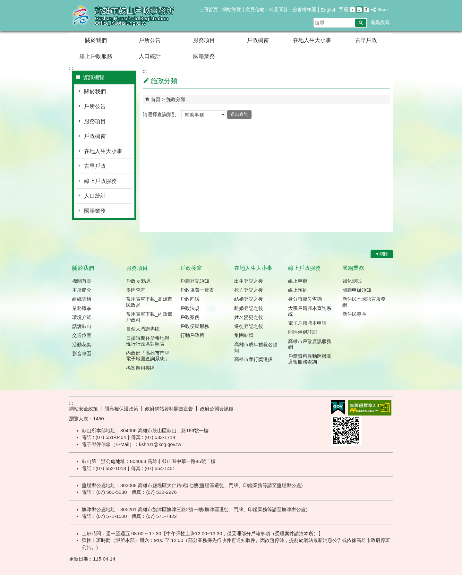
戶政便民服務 (194, 326)
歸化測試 (352, 281)
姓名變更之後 (248, 317)
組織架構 (81, 299)
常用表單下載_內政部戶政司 (149, 316)
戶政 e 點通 (138, 281)
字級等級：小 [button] (352, 9)
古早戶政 (366, 40)
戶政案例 (190, 317)
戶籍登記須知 (194, 281)
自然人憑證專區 (143, 328)
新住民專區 (354, 314)
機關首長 (81, 281)
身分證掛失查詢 (305, 299)
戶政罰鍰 (190, 299)
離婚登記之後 (248, 308)
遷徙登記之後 (248, 326)
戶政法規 (190, 308)
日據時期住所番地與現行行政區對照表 (147, 341)
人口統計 (150, 56)
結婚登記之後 (248, 299)
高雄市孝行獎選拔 (253, 359)
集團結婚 (243, 335)
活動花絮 (81, 344)
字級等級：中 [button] (359, 9)
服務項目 (204, 40)
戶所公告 (150, 40)
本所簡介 (81, 290)
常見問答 (278, 9)
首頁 (155, 99)
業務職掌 (81, 308)
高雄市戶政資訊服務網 (309, 344)
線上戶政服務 (96, 56)
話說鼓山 (81, 326)
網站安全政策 (83, 408)
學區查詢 (135, 290)
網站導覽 (231, 9)
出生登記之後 (248, 281)
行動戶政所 (192, 335)
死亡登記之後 (248, 290)
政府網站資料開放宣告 (169, 408)
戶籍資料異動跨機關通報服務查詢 (309, 359)
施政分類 (175, 99)
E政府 (338, 407)
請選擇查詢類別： (162, 114)
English (329, 10)
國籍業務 (204, 56)
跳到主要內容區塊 (3, 3)
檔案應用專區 (140, 368)
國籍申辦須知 (356, 290)
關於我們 (96, 40)
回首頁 (210, 9)
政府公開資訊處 (217, 408)
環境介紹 (81, 317)
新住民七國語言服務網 (364, 301)
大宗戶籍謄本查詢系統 (309, 311)
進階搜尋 (380, 22)
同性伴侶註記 (302, 332)
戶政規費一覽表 (197, 290)
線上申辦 (297, 281)
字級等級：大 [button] (366, 9)
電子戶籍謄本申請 (307, 323)
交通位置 (81, 335)
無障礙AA (369, 408)
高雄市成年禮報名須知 (256, 347)
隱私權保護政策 (121, 408)
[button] (360, 23)
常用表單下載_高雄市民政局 (149, 301)
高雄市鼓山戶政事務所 (123, 15)
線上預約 (297, 290)
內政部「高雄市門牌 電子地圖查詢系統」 (147, 355)
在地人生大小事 (312, 40)
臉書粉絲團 (304, 9)
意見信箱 (255, 9)
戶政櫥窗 (258, 40)
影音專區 (81, 353)
